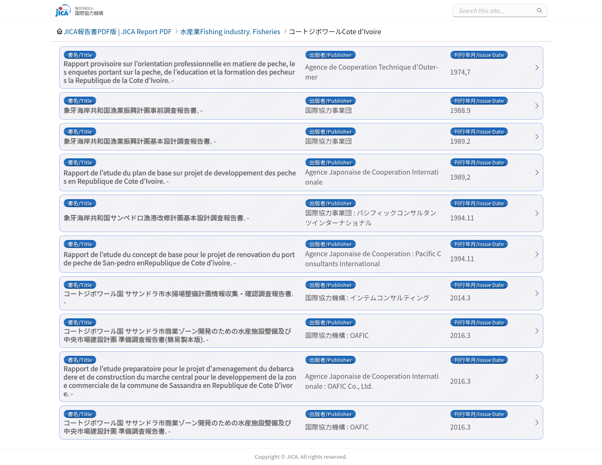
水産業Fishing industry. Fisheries (230, 31)
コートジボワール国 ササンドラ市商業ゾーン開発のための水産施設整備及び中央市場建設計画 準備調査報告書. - (178, 426)
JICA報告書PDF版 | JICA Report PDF (118, 31)
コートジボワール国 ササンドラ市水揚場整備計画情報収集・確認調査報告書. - (179, 297)
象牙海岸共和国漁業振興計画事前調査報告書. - (133, 110)
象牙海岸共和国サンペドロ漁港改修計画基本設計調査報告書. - (157, 217)
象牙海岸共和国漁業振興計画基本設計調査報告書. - (140, 141)
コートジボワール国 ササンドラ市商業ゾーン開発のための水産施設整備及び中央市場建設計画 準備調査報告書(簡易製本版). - (178, 335)
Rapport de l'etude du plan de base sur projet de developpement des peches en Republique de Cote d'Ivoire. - (180, 176)
